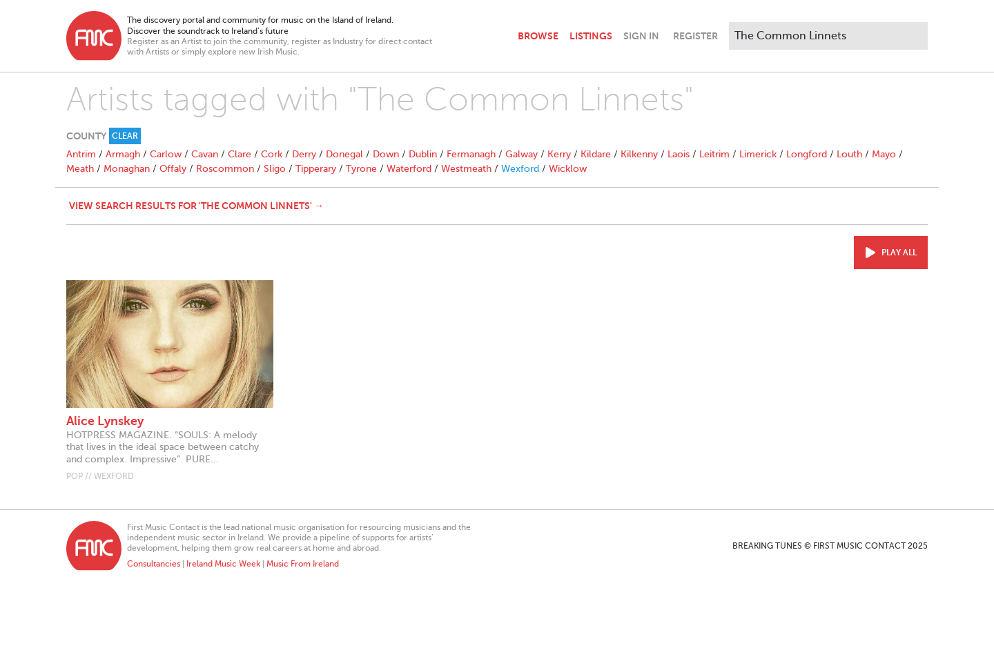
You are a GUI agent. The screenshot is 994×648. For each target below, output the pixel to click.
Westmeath (466, 169)
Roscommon (225, 169)
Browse (538, 35)
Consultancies (153, 564)
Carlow (166, 154)
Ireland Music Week (223, 564)
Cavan (204, 154)
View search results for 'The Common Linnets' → (196, 205)
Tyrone (361, 169)
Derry (304, 154)
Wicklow (568, 169)
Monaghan (127, 169)
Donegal (344, 154)
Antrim (81, 154)
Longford (806, 154)
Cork (271, 154)
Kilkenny (639, 154)
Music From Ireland (302, 564)
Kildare (596, 154)
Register (695, 35)
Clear (125, 136)
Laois (678, 154)
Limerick (758, 154)
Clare (239, 154)
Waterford (409, 169)
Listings (590, 35)
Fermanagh (471, 154)
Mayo (884, 154)
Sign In (641, 35)
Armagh (123, 154)
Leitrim (714, 154)
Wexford (520, 169)
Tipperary (315, 169)
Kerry (559, 154)
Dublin (423, 154)
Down (386, 154)
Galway (521, 154)
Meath (80, 169)
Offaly (172, 169)
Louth (849, 154)
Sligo (275, 169)
